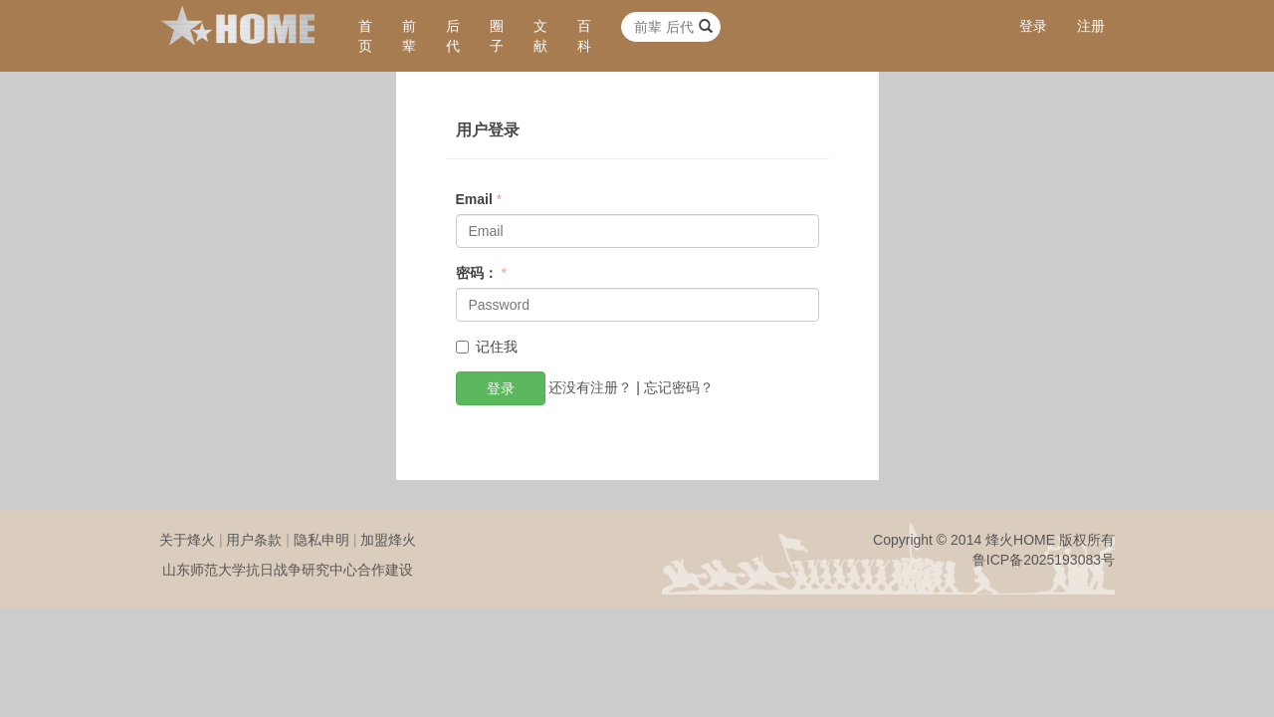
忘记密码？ (679, 386)
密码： (477, 273)
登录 (1033, 26)
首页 (365, 36)
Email (474, 199)
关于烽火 (187, 540)
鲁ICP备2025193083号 (1043, 560)
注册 (1091, 26)
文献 (540, 36)
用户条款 (254, 540)
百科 (584, 36)
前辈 (409, 36)
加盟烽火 (388, 540)
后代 (453, 36)
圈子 (497, 36)
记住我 (487, 347)
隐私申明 (321, 540)
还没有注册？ (590, 386)
